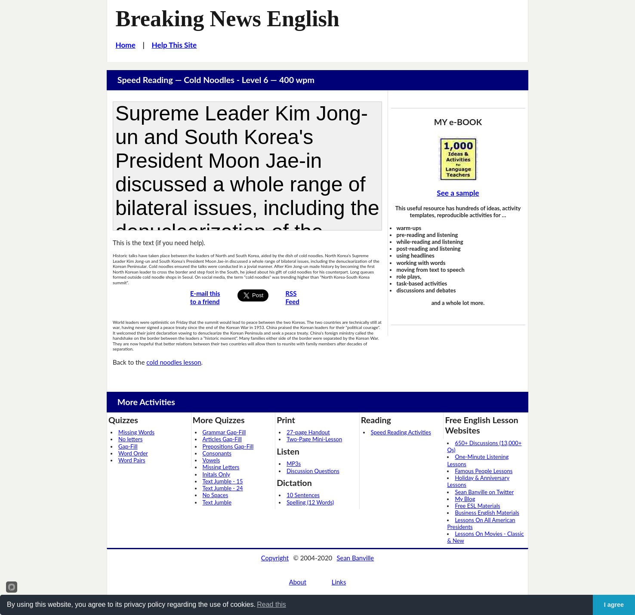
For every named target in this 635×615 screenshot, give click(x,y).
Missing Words (136, 432)
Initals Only (216, 474)
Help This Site (174, 44)
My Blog (465, 498)
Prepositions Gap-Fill (228, 446)
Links (339, 582)
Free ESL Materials (477, 505)
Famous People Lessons (483, 470)
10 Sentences (303, 495)
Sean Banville (355, 558)
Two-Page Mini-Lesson (314, 439)
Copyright (275, 558)
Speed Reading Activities (401, 432)
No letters (130, 439)
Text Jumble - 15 (223, 481)
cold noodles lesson (173, 362)
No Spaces (215, 495)
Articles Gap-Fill (222, 439)
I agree (614, 604)
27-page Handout (308, 432)
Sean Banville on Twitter (484, 492)
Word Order (133, 453)
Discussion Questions (313, 470)
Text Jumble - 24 (223, 488)
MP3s (294, 463)
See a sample (458, 192)
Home (126, 44)
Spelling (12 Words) (310, 502)
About (297, 582)
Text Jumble (217, 502)
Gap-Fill (128, 446)
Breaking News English (227, 18)
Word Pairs (131, 460)
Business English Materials (487, 512)
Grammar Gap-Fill (224, 432)
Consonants (217, 453)
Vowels (211, 460)
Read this (271, 604)
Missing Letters (221, 467)
